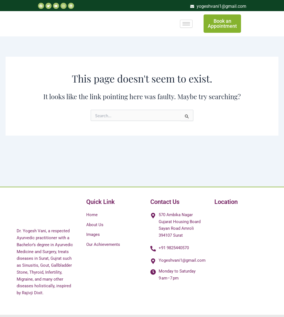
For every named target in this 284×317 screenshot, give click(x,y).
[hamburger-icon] (186, 24)
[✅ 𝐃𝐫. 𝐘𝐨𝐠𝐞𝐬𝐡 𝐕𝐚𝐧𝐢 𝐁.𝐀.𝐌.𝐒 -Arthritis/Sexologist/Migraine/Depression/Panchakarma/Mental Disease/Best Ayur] (240, 253)
